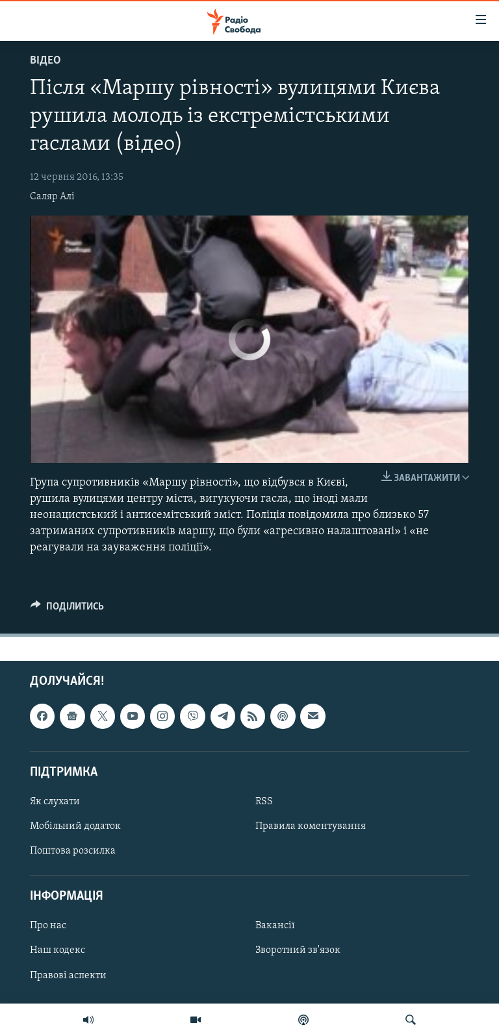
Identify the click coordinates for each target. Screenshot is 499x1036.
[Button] (67, 609)
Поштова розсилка (73, 851)
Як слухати (55, 801)
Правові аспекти (68, 975)
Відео (45, 61)
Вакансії (275, 925)
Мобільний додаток (75, 826)
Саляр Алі (52, 196)
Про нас (48, 925)
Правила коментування (310, 826)
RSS (264, 801)
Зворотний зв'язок (297, 950)
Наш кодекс (57, 950)
